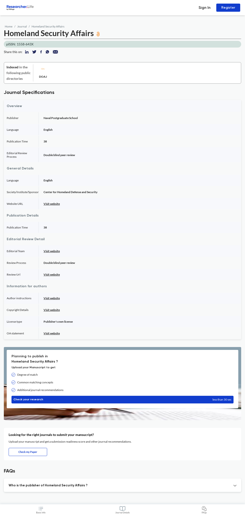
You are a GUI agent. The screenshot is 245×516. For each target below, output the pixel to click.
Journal (22, 26)
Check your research (122, 399)
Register (228, 7)
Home (8, 26)
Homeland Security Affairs (48, 26)
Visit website (52, 204)
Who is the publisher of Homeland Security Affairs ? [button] (48, 485)
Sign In (205, 7)
